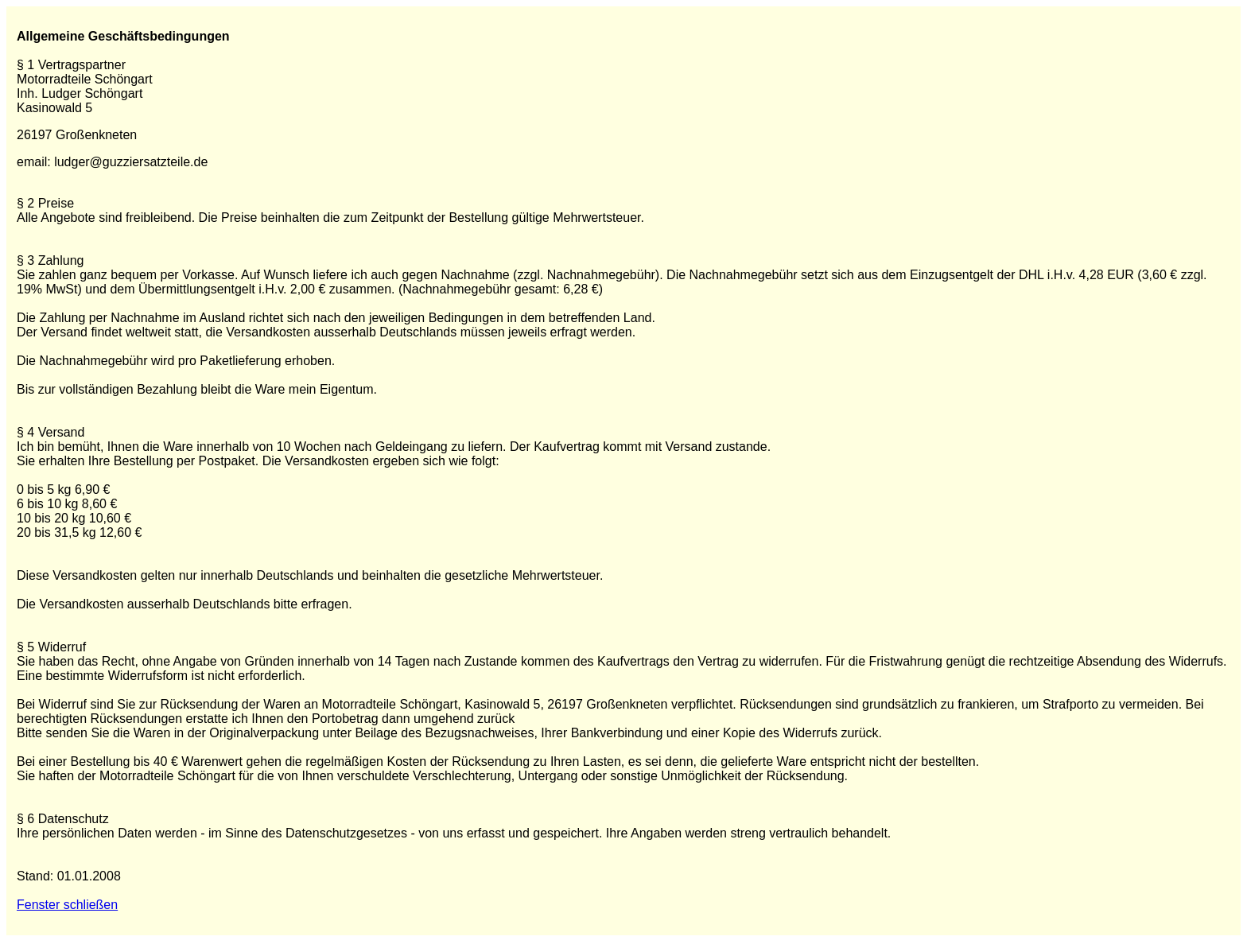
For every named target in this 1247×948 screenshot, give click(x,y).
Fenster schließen (67, 904)
